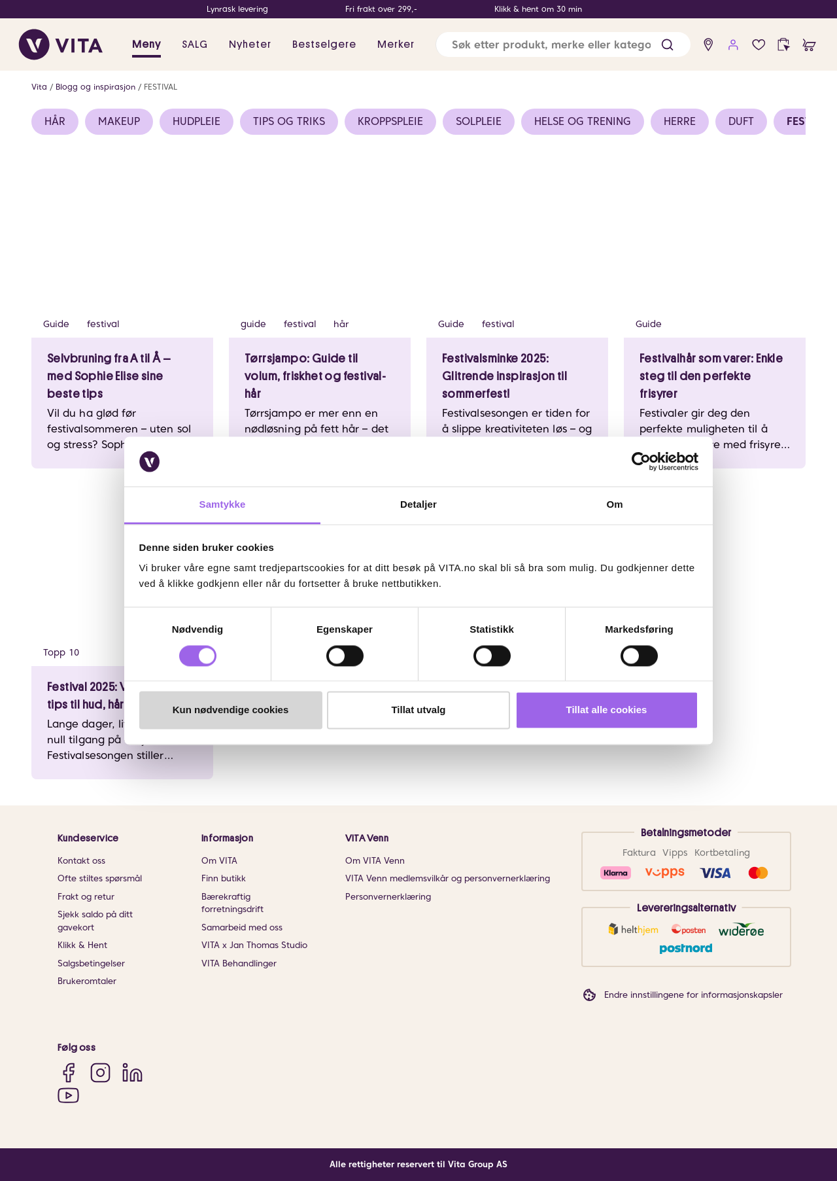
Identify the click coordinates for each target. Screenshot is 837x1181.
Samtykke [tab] (222, 504)
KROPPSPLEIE (390, 121)
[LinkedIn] (132, 1072)
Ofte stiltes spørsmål (100, 878)
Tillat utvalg (418, 710)
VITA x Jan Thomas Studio (254, 945)
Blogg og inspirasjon (95, 87)
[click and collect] (783, 45)
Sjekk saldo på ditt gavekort (95, 920)
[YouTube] (68, 1095)
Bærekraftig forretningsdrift (232, 903)
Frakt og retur (86, 897)
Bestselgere (324, 44)
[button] (667, 45)
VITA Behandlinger (239, 963)
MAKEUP (119, 121)
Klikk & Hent (82, 945)
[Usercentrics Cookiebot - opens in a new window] (641, 461)
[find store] (708, 45)
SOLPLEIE (479, 121)
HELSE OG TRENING (582, 121)
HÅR (54, 121)
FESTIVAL (160, 87)
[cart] (809, 45)
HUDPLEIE (196, 121)
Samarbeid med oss (241, 927)
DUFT (741, 121)
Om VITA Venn (375, 861)
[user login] (733, 45)
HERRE (680, 121)
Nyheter (250, 44)
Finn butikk (223, 878)
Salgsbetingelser (91, 963)
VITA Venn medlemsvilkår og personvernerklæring (447, 878)
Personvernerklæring (388, 897)
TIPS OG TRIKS (289, 121)
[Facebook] (68, 1072)
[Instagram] (100, 1072)
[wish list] (759, 45)
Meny (146, 44)
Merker (396, 44)
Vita (39, 87)
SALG (195, 44)
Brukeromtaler (87, 981)
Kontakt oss (81, 861)
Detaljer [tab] (418, 504)
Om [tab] (614, 504)
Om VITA (219, 861)
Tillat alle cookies (606, 710)
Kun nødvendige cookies (231, 710)
